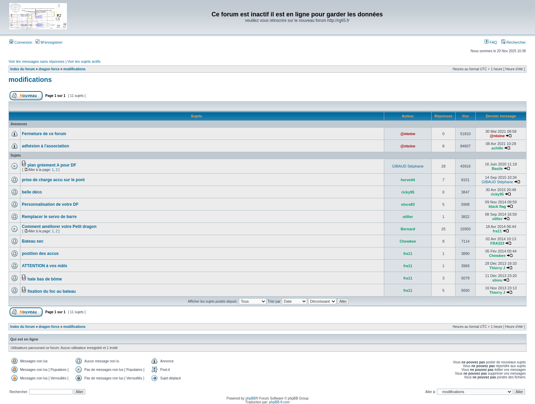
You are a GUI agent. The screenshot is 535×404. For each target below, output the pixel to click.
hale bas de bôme (45, 279)
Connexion (20, 42)
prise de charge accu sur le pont (53, 179)
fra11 (497, 231)
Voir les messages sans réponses (36, 61)
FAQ (491, 42)
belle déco (32, 192)
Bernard (408, 229)
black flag (497, 206)
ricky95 (407, 192)
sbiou (497, 280)
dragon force (49, 69)
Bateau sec (32, 241)
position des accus (40, 253)
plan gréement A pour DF (52, 165)
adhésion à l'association (45, 146)
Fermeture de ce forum (44, 133)
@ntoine (407, 134)
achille (497, 148)
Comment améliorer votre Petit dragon (59, 226)
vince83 (408, 204)
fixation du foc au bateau (52, 291)
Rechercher (513, 42)
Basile (497, 169)
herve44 (408, 180)
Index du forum (22, 69)
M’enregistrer (48, 42)
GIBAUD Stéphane (407, 166)
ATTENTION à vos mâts (44, 265)
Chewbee (408, 241)
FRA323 (497, 243)
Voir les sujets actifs (84, 61)
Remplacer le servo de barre (49, 216)
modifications (74, 69)
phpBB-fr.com (279, 402)
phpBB (250, 398)
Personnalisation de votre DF (50, 204)
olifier (408, 217)
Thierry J (497, 268)
